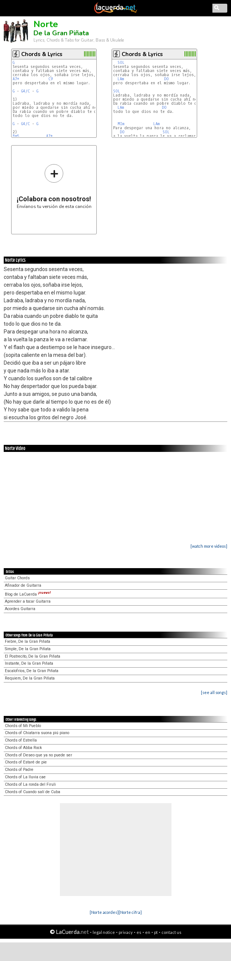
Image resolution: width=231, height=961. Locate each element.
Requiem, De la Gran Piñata (30, 678)
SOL (121, 62)
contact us (171, 932)
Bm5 (16, 136)
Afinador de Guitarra (23, 585)
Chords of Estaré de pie (26, 762)
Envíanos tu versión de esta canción (54, 186)
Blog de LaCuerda (28, 594)
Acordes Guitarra (20, 608)
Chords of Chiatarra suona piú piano (37, 732)
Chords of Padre (19, 769)
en (147, 932)
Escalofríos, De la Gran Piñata (31, 670)
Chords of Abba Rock (23, 747)
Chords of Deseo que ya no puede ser (38, 755)
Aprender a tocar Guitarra (28, 601)
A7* (16, 78)
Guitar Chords (17, 578)
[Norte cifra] (130, 912)
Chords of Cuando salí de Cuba (32, 791)
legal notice (104, 932)
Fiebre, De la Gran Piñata (27, 641)
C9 (50, 78)
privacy (126, 932)
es (139, 932)
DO (166, 78)
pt (156, 932)
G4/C (25, 91)
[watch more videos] (208, 546)
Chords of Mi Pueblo (23, 725)
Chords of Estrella (21, 740)
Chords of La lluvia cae (25, 777)
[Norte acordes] (104, 912)
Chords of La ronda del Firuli (30, 784)
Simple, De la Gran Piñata (28, 648)
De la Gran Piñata (61, 33)
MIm (121, 123)
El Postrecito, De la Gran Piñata (32, 656)
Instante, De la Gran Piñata (29, 663)
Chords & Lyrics (41, 54)
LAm (121, 78)
